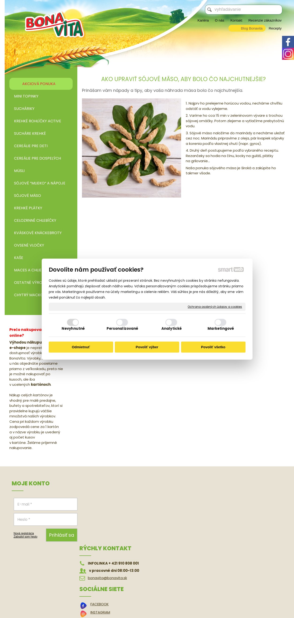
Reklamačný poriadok (236, 512)
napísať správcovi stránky (142, 604)
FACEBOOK (169, 498)
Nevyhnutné (73, 328)
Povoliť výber (147, 347)
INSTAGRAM (170, 506)
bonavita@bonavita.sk (108, 512)
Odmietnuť (81, 347)
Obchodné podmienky (237, 498)
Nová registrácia (24, 533)
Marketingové (221, 328)
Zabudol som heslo (25, 536)
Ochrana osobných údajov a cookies (215, 307)
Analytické (171, 328)
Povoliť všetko (213, 347)
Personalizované (122, 328)
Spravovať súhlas (235, 604)
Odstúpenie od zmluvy (237, 505)
